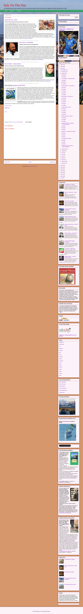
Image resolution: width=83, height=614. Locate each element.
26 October (63, 87)
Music (60, 362)
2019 (62, 170)
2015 (62, 177)
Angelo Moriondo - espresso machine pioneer (70, 257)
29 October (63, 80)
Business (61, 348)
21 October (63, 98)
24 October (63, 91)
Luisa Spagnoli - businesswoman (68, 78)
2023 (62, 68)
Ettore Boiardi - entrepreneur (67, 96)
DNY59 (40, 611)
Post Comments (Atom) (32, 166)
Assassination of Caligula (70, 184)
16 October (63, 108)
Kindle (66, 482)
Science (60, 373)
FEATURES (19, 10)
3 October (63, 140)
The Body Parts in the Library (64, 551)
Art (59, 346)
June (63, 154)
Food (60, 354)
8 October (63, 127)
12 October (63, 117)
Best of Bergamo (62, 381)
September (64, 148)
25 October (63, 89)
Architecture (61, 344)
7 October (63, 129)
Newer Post (7, 162)
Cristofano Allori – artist (66, 107)
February (63, 161)
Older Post (52, 162)
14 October (63, 112)
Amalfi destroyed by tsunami (70, 216)
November (64, 71)
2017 (62, 174)
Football (60, 356)
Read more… (30, 38)
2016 (62, 176)
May (63, 156)
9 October (63, 126)
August (63, 150)
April (63, 157)
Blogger (48, 611)
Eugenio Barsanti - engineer (67, 116)
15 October (63, 110)
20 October (63, 100)
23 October (63, 92)
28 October (63, 82)
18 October (63, 103)
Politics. (60, 367)
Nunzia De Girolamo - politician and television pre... (67, 124)
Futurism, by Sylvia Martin (19, 85)
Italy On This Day (15, 5)
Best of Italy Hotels (63, 390)
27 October (63, 83)
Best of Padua (62, 386)
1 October (63, 143)
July (62, 152)
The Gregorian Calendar (66, 138)
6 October (63, 133)
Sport (60, 375)
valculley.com (62, 392)
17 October (63, 105)
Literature (61, 360)
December (64, 69)
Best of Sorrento (62, 384)
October (63, 73)
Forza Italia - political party (70, 248)
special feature (66, 421)
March (63, 159)
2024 (62, 66)
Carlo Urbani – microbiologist (26, 42)
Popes (60, 369)
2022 (62, 165)
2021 (62, 167)
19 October (63, 101)
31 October (63, 75)
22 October (63, 94)
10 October (63, 121)
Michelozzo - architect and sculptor (68, 131)
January (63, 163)
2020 (62, 169)
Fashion (60, 350)
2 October (63, 142)
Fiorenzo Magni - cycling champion (13, 63)
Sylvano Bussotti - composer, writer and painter (67, 146)
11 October (63, 119)
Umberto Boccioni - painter (11, 19)
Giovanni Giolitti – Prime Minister (68, 85)
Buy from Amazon (8, 105)
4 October (63, 136)
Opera (60, 365)
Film (60, 352)
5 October (63, 134)
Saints (60, 371)
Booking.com (7, 107)
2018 (62, 172)
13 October (63, 114)
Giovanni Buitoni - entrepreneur (71, 233)
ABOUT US (12, 10)
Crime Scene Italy (62, 388)
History (60, 358)
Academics (61, 342)
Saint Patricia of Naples (69, 201)
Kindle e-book (62, 512)
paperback (61, 482)
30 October (63, 76)
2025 (62, 64)
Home (6, 10)
